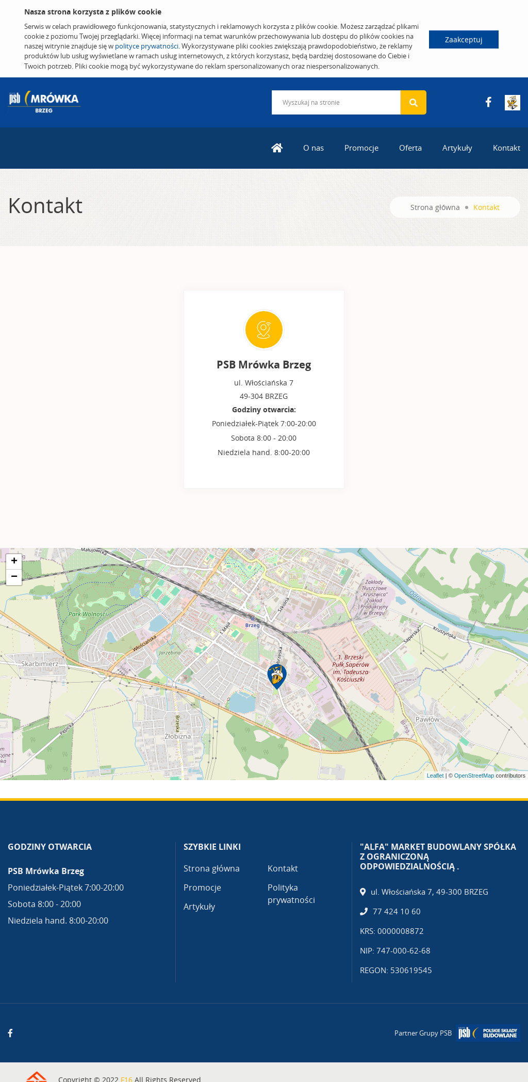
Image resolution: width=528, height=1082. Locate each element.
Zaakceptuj (464, 39)
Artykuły (457, 147)
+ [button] (14, 562)
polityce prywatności (146, 46)
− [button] (14, 577)
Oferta (410, 147)
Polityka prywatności (291, 894)
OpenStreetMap (474, 775)
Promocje (361, 147)
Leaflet (435, 775)
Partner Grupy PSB (423, 1033)
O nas (313, 147)
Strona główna (435, 207)
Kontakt (506, 147)
